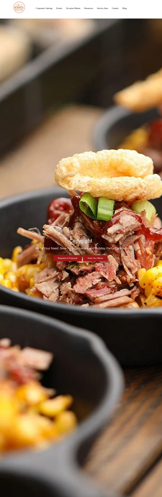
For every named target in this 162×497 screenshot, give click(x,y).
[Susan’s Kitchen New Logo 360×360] (19, 2)
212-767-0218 (85, 265)
